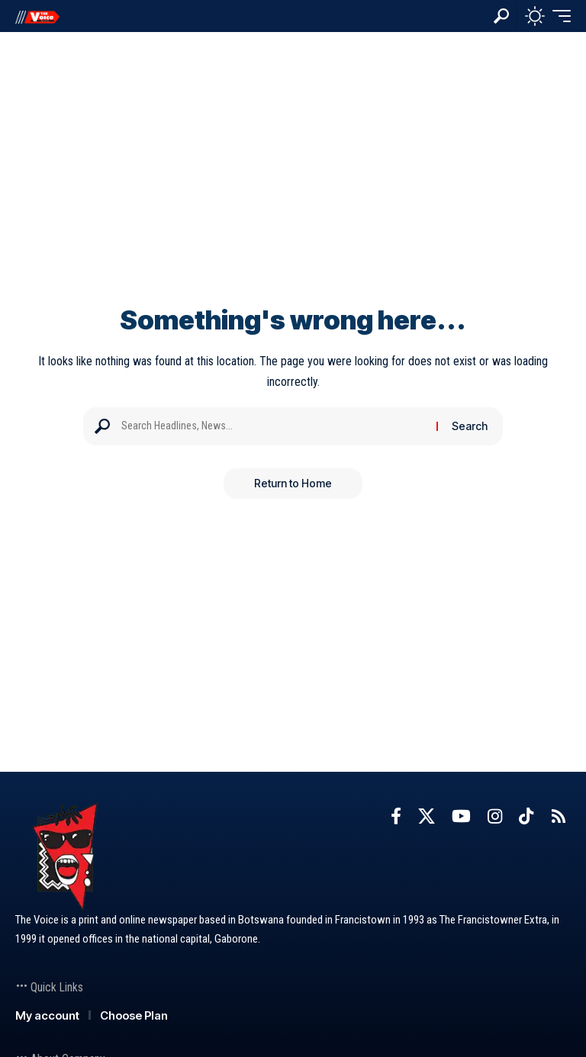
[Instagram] (495, 816)
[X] (426, 816)
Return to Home (293, 483)
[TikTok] (526, 816)
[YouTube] (461, 816)
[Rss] (558, 816)
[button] (501, 16)
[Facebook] (396, 816)
